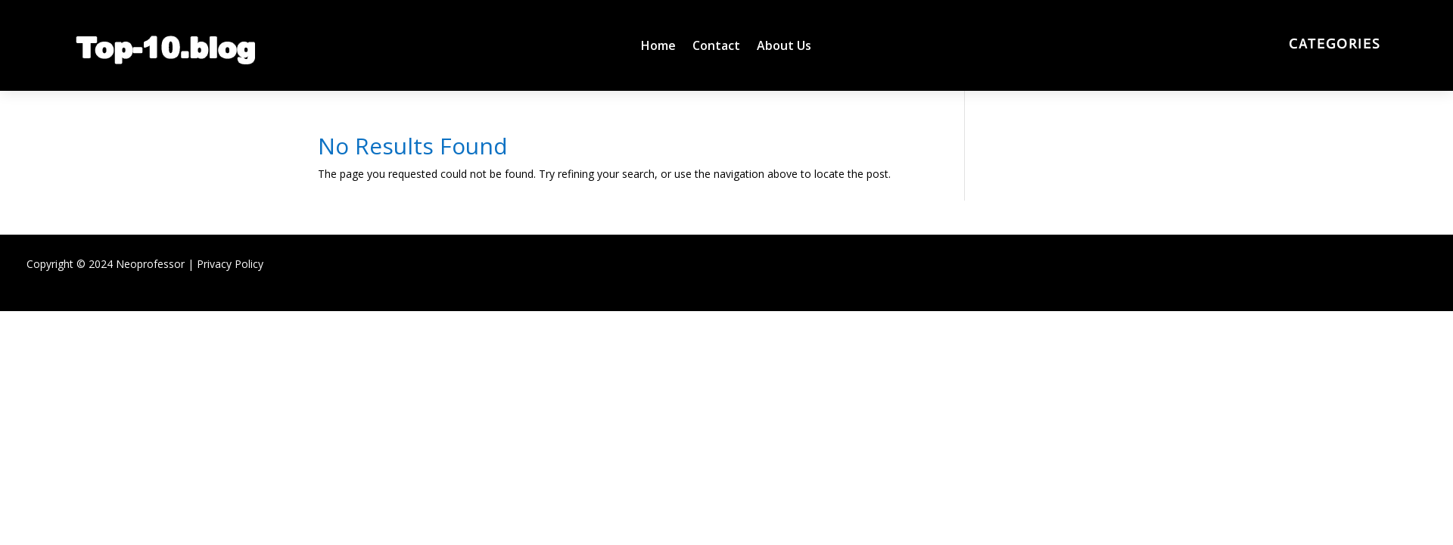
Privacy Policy (230, 264)
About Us (784, 47)
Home (658, 47)
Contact (716, 47)
